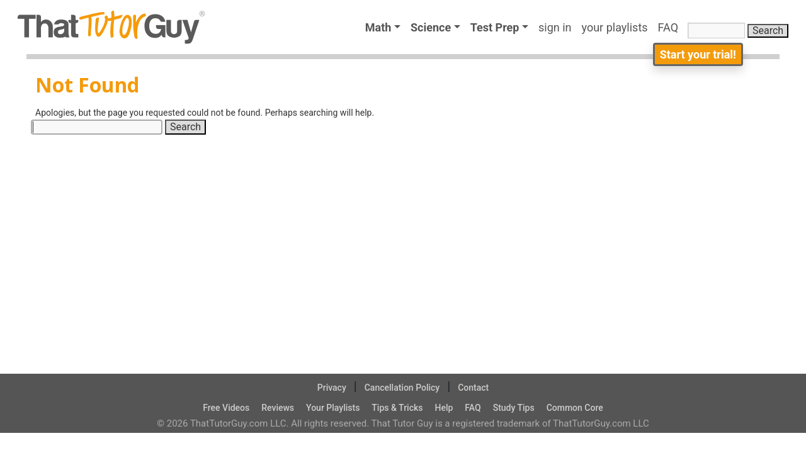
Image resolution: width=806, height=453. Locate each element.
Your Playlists (333, 408)
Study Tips (514, 408)
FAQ (671, 27)
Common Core (575, 408)
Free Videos (226, 408)
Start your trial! (698, 54)
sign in (555, 27)
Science (431, 27)
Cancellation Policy (402, 388)
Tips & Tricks (397, 408)
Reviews (277, 408)
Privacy (331, 388)
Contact (473, 388)
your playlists (615, 27)
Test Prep (494, 27)
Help (443, 408)
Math (378, 27)
